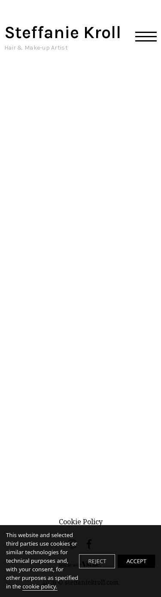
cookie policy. (39, 586)
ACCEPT (136, 561)
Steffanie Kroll (62, 37)
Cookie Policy (81, 521)
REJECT (97, 561)
